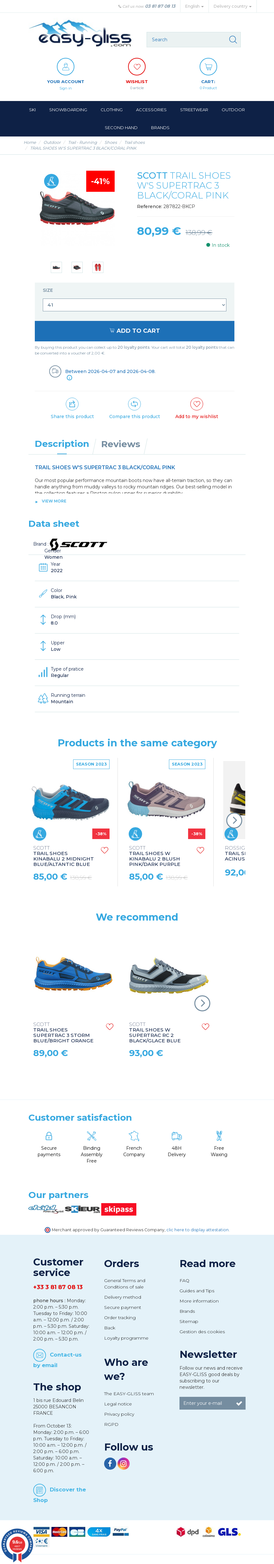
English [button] (194, 6)
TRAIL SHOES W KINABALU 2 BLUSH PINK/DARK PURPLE (154, 856)
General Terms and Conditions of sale (124, 1283)
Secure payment (122, 1307)
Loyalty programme (126, 1338)
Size (48, 290)
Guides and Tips (196, 1290)
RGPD (111, 1424)
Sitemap (188, 1321)
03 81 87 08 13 (160, 6)
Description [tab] (62, 443)
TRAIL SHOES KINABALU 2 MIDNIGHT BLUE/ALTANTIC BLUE (63, 856)
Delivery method (122, 1297)
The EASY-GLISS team (129, 1393)
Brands (187, 1311)
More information (199, 1300)
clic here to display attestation (197, 1229)
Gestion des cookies (202, 1331)
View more (54, 500)
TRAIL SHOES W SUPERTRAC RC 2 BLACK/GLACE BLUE (155, 1032)
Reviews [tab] (120, 443)
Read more (207, 1263)
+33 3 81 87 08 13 (58, 1286)
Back (109, 1327)
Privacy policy (119, 1414)
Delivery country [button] (233, 6)
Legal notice (118, 1403)
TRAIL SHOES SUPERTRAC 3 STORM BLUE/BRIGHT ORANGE (63, 1032)
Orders (121, 1263)
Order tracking (120, 1317)
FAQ (184, 1280)
